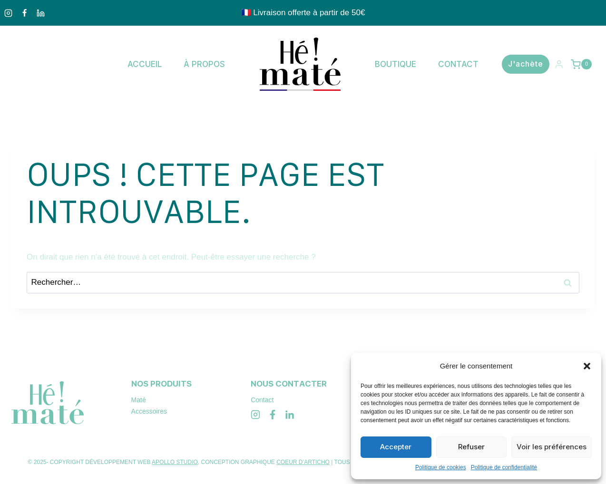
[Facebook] (24, 13)
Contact (458, 64)
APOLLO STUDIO (175, 462)
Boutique (395, 64)
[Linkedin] (40, 13)
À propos (204, 64)
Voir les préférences (551, 446)
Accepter (395, 446)
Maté (138, 400)
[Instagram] (8, 13)
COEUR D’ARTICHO (303, 462)
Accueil (144, 64)
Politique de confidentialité (504, 467)
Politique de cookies (440, 467)
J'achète (525, 63)
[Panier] (582, 64)
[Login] (559, 64)
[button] (587, 366)
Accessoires (149, 411)
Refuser (471, 446)
